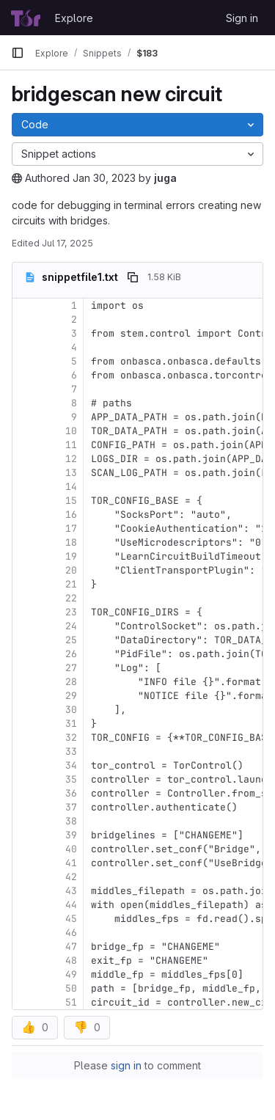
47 (71, 946)
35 (71, 779)
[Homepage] (25, 17)
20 (71, 570)
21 (71, 584)
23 (71, 612)
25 (71, 640)
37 (71, 807)
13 (71, 472)
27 (71, 668)
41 (71, 863)
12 (71, 459)
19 (71, 556)
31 (71, 723)
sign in (126, 1065)
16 (71, 514)
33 (71, 751)
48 (71, 960)
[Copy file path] (133, 277)
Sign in (242, 18)
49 (71, 974)
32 (71, 737)
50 (71, 988)
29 (71, 695)
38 (71, 821)
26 (71, 654)
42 (71, 877)
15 (71, 500)
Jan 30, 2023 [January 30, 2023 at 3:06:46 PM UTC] (104, 178)
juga (165, 178)
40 (71, 849)
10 (71, 431)
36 (71, 793)
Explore (74, 18)
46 (71, 932)
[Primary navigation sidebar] (17, 53)
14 (71, 486)
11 (71, 445)
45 (71, 918)
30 (71, 709)
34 (71, 765)
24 (71, 626)
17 (71, 528)
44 (71, 904)
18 (71, 542)
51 (71, 1002)
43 (71, 891)
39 (71, 835)
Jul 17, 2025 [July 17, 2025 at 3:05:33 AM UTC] (67, 243)
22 (71, 598)
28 (71, 682)
